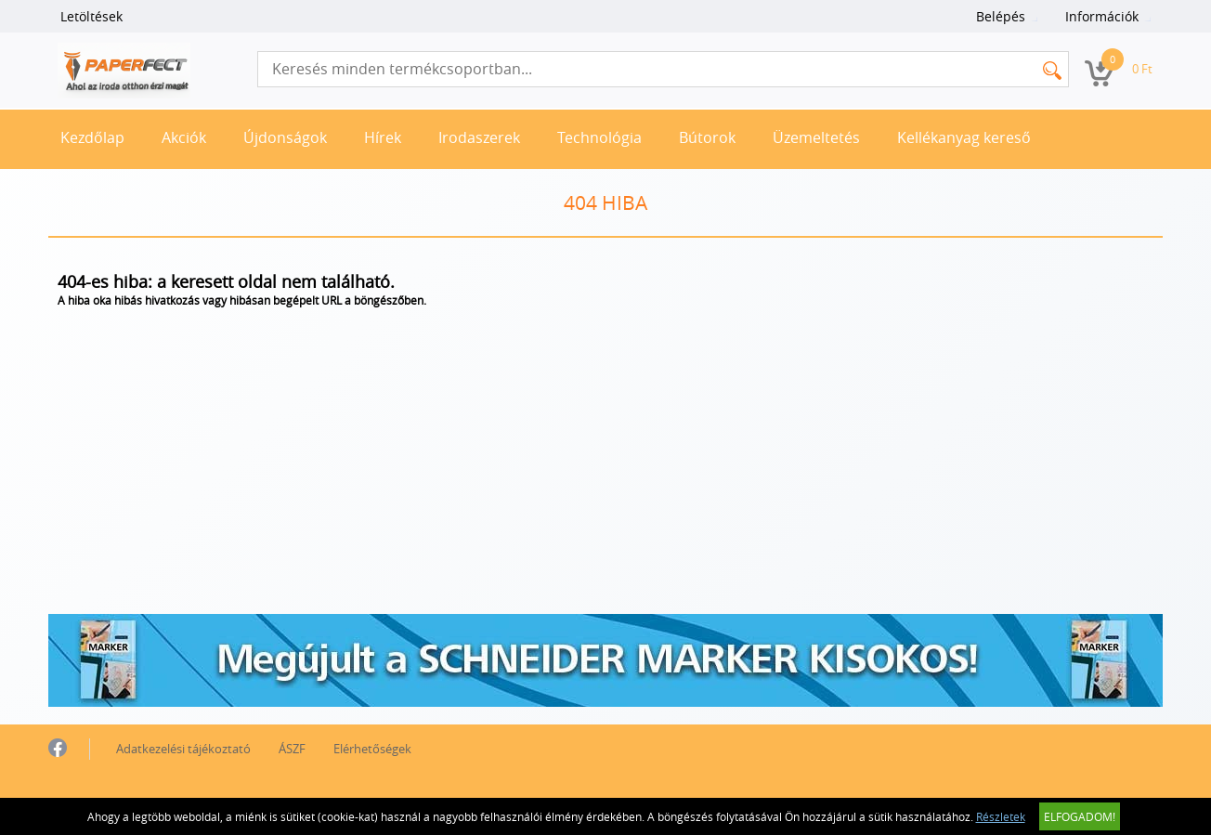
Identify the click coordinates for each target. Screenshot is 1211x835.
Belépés (1000, 16)
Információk (1102, 16)
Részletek (1000, 816)
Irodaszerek (479, 137)
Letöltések (91, 16)
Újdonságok (285, 137)
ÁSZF (292, 748)
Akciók (184, 137)
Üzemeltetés (816, 137)
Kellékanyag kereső (964, 137)
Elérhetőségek (372, 748)
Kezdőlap (92, 137)
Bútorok (707, 137)
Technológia (599, 137)
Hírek (382, 137)
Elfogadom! (1079, 816)
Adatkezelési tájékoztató (183, 748)
